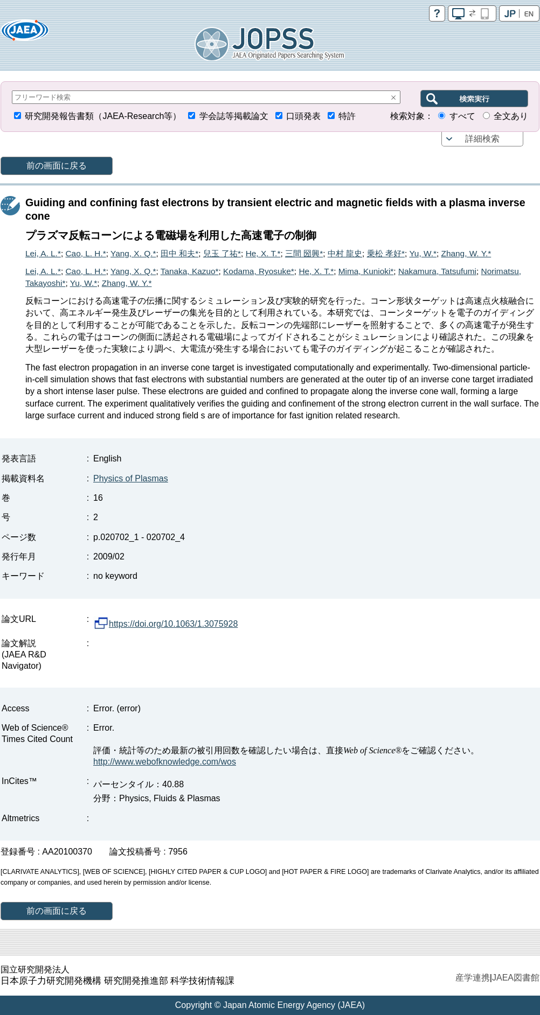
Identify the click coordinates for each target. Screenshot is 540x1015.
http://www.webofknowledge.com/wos (164, 761)
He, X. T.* (263, 253)
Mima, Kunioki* (366, 271)
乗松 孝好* (386, 253)
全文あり (511, 116)
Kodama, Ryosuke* (258, 271)
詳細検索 (482, 138)
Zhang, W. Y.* (466, 253)
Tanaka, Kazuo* (190, 271)
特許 (347, 116)
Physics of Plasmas (130, 478)
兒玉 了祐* (222, 253)
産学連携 (472, 977)
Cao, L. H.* (85, 253)
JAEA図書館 (515, 977)
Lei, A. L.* (43, 253)
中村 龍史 (345, 253)
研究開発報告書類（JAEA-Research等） (103, 116)
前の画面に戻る (56, 165)
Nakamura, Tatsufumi (437, 271)
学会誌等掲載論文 (233, 116)
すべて (462, 116)
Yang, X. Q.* (133, 253)
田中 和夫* (179, 253)
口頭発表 (303, 116)
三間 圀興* (304, 253)
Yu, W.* (422, 253)
